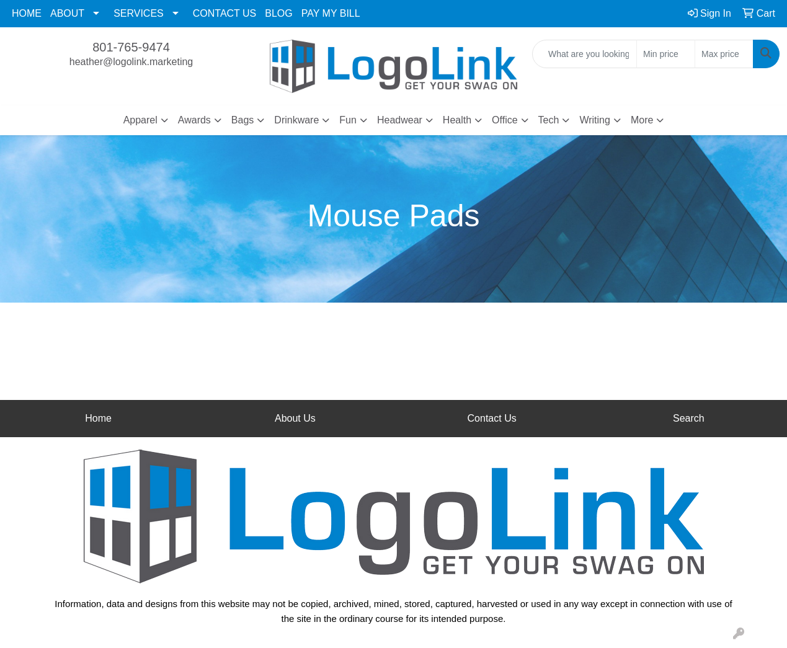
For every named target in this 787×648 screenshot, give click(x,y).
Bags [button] (242, 120)
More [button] (642, 120)
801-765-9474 (131, 47)
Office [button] (505, 120)
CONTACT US (225, 13)
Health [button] (457, 120)
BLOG (278, 13)
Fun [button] (348, 120)
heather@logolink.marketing (131, 61)
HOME (27, 13)
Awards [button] (194, 120)
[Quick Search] (584, 54)
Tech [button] (548, 120)
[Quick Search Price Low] (665, 54)
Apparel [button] (140, 120)
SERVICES (138, 13)
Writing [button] (594, 120)
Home (98, 418)
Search (689, 418)
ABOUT (67, 13)
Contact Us (492, 418)
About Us (295, 418)
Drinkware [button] (296, 120)
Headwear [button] (399, 120)
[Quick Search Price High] (724, 54)
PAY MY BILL (330, 13)
